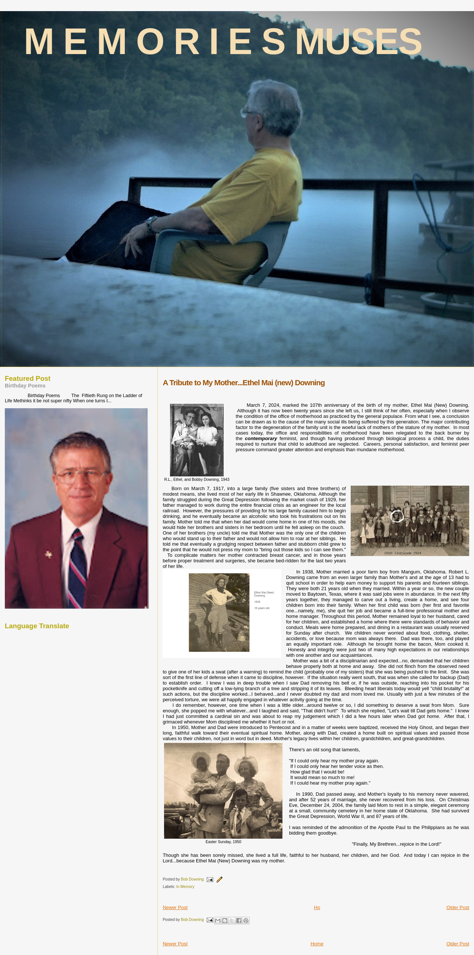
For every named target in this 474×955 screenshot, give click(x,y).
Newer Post (175, 907)
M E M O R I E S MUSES (223, 41)
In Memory (185, 887)
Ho (317, 907)
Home (317, 943)
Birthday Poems (25, 386)
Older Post (458, 907)
